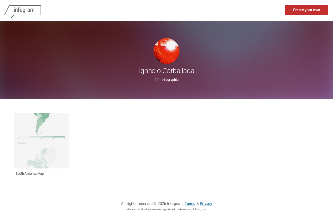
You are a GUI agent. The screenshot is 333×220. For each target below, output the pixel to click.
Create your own (306, 10)
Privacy (206, 203)
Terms (190, 203)
